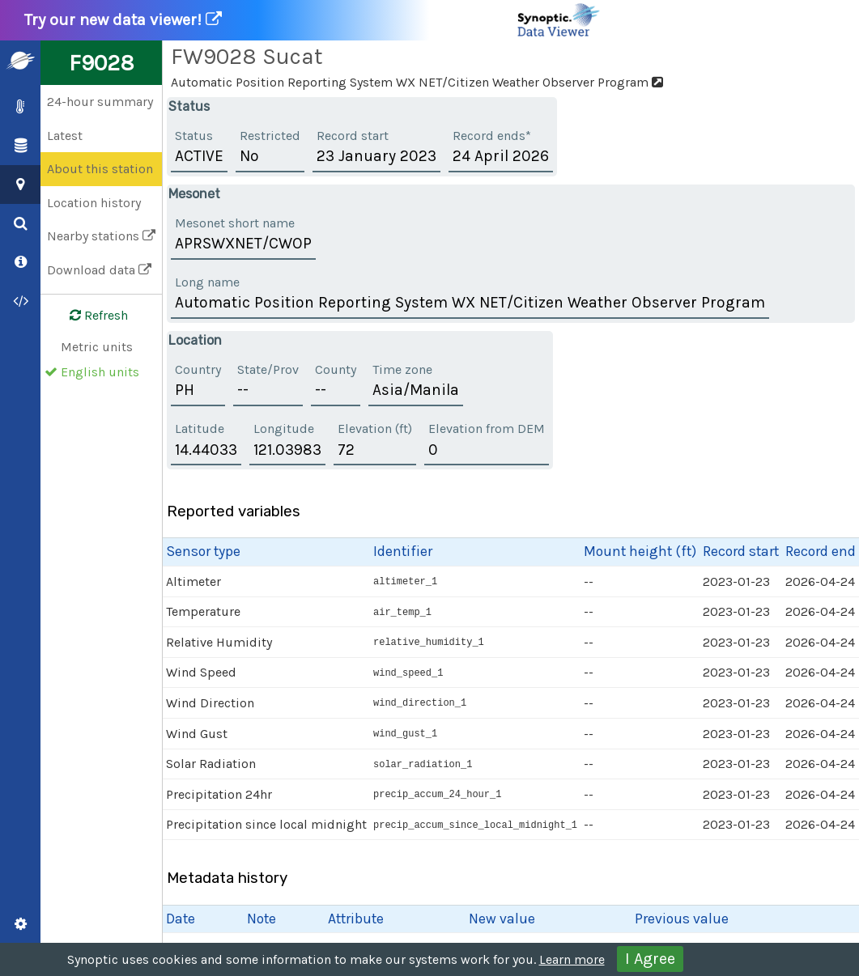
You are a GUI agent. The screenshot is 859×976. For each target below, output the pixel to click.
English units (100, 372)
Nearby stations (101, 236)
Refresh (89, 316)
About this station (100, 168)
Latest (65, 135)
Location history (94, 202)
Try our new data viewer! (313, 20)
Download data (99, 270)
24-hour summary (100, 101)
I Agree (650, 958)
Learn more (572, 959)
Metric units (97, 346)
